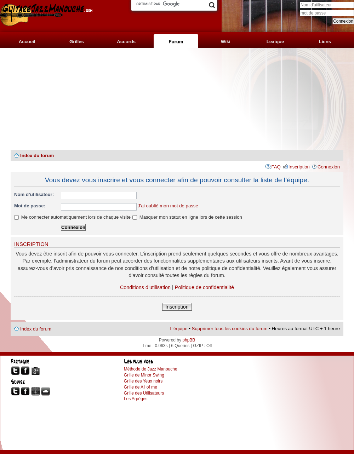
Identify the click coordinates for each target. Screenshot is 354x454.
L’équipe (179, 328)
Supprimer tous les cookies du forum (230, 328)
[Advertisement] (177, 99)
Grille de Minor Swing (144, 375)
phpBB (188, 340)
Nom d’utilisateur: (34, 194)
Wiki (225, 41)
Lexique (275, 41)
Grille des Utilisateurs (144, 393)
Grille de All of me (140, 387)
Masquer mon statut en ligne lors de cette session (187, 217)
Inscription (299, 166)
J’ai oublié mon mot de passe (168, 205)
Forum (176, 41)
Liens (325, 41)
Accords (126, 41)
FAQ (275, 166)
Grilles (76, 41)
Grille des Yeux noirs (143, 381)
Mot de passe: (29, 205)
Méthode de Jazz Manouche (150, 369)
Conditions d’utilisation (145, 287)
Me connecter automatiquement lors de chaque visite (72, 217)
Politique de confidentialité (204, 287)
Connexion (329, 166)
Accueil (27, 41)
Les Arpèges (136, 398)
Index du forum (37, 155)
